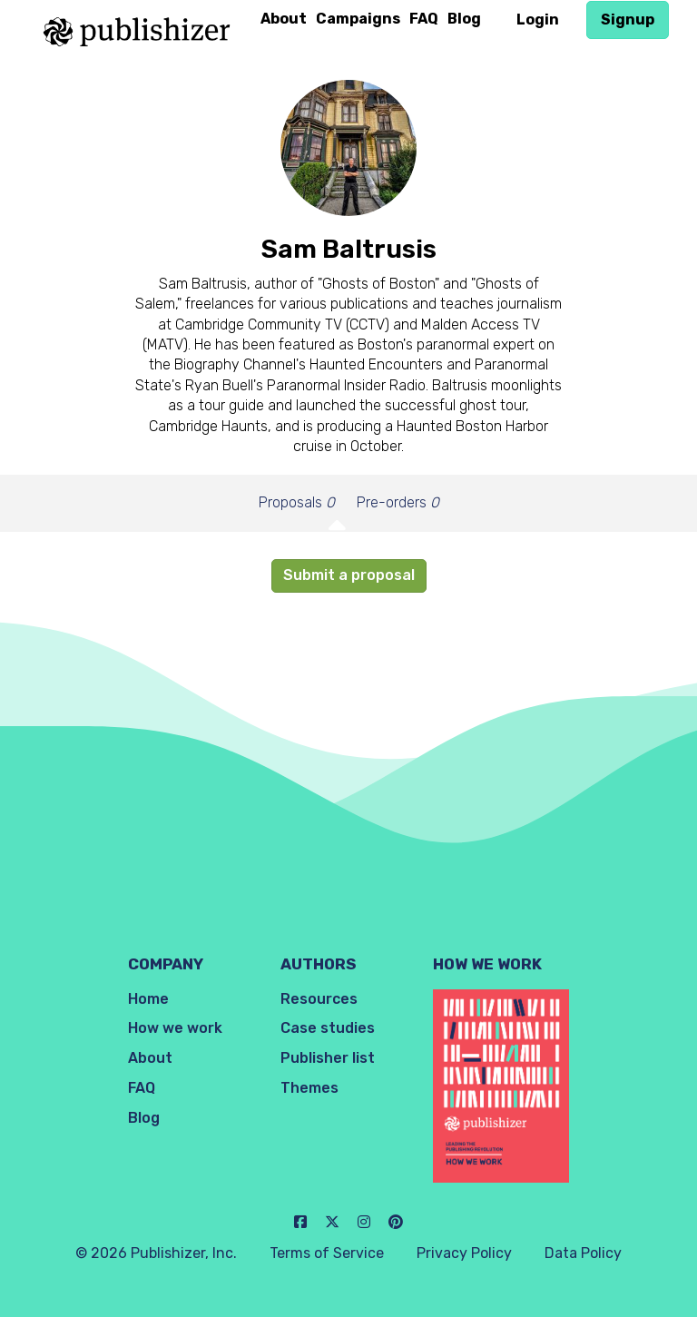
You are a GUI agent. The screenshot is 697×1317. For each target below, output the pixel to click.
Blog (464, 18)
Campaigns (358, 18)
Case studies (327, 1028)
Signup (627, 19)
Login (537, 19)
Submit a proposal (349, 575)
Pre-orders (398, 502)
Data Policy (583, 1253)
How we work (175, 1028)
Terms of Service (327, 1253)
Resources (319, 998)
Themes (309, 1087)
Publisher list (327, 1057)
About (283, 18)
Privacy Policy (464, 1253)
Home (148, 998)
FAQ (423, 18)
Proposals (297, 502)
